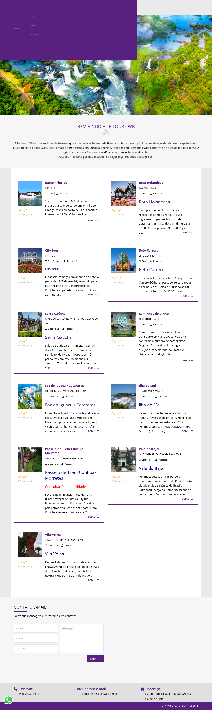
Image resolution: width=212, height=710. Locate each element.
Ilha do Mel (147, 386)
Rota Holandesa (151, 183)
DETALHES (93, 220)
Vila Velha (53, 534)
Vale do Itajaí (149, 449)
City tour (52, 250)
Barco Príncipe (56, 183)
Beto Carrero (148, 250)
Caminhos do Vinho (154, 314)
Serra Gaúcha (55, 314)
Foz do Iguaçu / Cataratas (64, 386)
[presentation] (40, 669)
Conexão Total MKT (185, 706)
